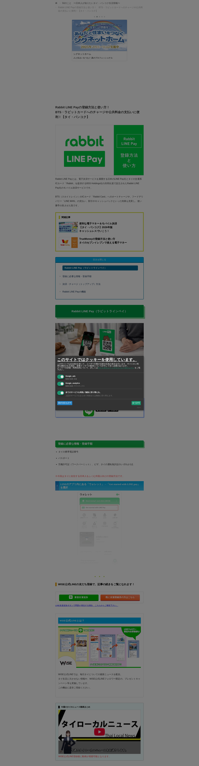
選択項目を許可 (65, 403)
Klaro (139, 407)
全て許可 (136, 403)
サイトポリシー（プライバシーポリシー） (116, 368)
